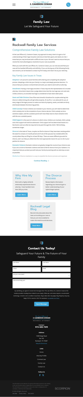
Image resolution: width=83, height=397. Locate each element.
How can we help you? (19, 280)
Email (44, 268)
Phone (15, 268)
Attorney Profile (41, 356)
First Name (16, 262)
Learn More (21, 195)
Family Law (41, 363)
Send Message (41, 304)
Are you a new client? (18, 274)
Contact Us (41, 367)
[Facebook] (40, 375)
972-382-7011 (41, 327)
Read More (36, 226)
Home (41, 352)
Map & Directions (41, 343)
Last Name (46, 262)
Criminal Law (41, 359)
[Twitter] (43, 375)
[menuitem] (14, 393)
